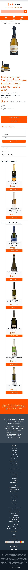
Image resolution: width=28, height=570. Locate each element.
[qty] (14, 131)
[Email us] (12, 549)
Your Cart (14, 485)
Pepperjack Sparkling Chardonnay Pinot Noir (14, 301)
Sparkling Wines (14, 452)
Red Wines (14, 448)
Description (5, 148)
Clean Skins (14, 454)
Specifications (5, 151)
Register (14, 536)
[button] (14, 121)
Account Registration (14, 515)
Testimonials (14, 504)
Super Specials (14, 458)
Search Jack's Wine (14, 463)
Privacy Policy (14, 493)
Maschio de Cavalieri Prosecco (14, 329)
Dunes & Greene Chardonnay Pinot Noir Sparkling (14, 210)
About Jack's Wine (14, 502)
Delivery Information (14, 491)
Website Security (14, 497)
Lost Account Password (14, 517)
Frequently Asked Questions (14, 487)
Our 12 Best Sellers (14, 465)
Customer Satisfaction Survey (14, 507)
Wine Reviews (14, 476)
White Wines (14, 450)
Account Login (14, 513)
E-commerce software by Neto (14, 567)
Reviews (8, 155)
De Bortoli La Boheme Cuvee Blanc (14, 272)
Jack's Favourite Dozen (14, 467)
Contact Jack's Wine (14, 519)
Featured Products (14, 456)
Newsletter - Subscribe (14, 509)
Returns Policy (14, 495)
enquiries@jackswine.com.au (14, 526)
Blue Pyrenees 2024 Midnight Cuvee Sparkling (14, 243)
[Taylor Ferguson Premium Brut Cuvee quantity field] (14, 113)
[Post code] (14, 137)
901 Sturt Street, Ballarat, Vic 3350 (14, 528)
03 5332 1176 (14, 524)
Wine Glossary (14, 474)
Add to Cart (14, 117)
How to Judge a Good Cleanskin (14, 472)
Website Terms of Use (14, 489)
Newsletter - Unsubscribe (14, 511)
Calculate (14, 141)
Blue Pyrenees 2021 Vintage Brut (14, 182)
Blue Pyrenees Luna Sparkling (14, 386)
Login (14, 534)
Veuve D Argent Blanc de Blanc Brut (14, 357)
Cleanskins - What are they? (14, 469)
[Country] (14, 134)
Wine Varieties (14, 478)
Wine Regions (14, 480)
